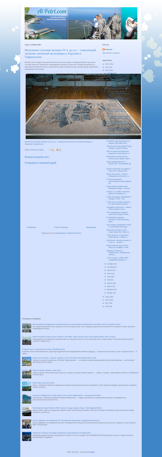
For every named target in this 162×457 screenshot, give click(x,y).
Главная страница (61, 227)
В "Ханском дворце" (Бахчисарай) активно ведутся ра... (119, 181)
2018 (107, 300)
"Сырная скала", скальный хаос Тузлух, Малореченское (43, 349)
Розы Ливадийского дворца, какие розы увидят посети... (118, 213)
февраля (110, 289)
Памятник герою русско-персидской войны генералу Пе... (118, 93)
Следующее (31, 227)
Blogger (92, 452)
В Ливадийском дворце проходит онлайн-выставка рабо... (118, 219)
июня (109, 277)
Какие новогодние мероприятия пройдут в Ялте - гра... (119, 198)
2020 (107, 70)
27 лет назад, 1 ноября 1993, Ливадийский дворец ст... (118, 259)
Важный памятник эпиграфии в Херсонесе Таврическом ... (118, 170)
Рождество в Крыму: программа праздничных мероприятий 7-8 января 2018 (62, 433)
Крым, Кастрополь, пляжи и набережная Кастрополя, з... (118, 175)
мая (108, 280)
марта (109, 286)
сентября (111, 267)
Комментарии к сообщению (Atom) (68, 233)
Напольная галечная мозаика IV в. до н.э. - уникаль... (119, 241)
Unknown (109, 49)
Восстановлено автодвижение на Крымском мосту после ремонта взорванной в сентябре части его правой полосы (77, 324)
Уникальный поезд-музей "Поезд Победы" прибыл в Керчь (119, 147)
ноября (110, 76)
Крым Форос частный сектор (43, 383)
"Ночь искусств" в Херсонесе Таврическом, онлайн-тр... (118, 236)
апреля (110, 283)
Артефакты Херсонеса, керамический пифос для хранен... (117, 81)
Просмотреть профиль (111, 53)
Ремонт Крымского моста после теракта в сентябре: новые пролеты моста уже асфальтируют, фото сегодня (74, 337)
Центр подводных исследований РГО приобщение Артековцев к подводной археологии (66, 420)
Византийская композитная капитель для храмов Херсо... (119, 158)
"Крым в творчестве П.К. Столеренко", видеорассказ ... (119, 105)
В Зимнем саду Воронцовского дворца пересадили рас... (118, 142)
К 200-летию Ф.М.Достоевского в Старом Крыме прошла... (118, 203)
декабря (110, 73)
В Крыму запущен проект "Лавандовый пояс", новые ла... (118, 123)
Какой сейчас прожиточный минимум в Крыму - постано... (119, 187)
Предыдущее (91, 227)
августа (110, 270)
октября (110, 264)
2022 (107, 64)
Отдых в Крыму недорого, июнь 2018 (47, 370)
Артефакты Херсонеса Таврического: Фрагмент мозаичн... (117, 136)
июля (109, 273)
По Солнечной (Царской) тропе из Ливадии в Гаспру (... (118, 87)
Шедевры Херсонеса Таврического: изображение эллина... (118, 253)
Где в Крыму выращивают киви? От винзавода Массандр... (119, 226)
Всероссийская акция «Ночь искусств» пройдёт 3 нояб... (118, 246)
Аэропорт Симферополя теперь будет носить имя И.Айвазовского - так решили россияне (67, 395)
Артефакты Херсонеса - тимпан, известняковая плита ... (119, 208)
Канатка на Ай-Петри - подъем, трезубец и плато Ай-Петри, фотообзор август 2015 (64, 358)
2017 (107, 303)
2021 (107, 67)
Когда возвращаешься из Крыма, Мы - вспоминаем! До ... (119, 164)
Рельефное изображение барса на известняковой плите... (119, 117)
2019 (107, 297)
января (110, 293)
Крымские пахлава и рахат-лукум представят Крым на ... (119, 231)
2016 (107, 306)
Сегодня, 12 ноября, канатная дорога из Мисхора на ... (118, 193)
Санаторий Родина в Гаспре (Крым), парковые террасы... (118, 130)
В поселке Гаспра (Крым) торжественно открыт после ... (118, 111)
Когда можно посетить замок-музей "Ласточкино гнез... (118, 100)
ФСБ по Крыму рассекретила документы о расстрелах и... (118, 152)
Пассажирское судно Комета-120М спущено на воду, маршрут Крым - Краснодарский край (67, 408)
